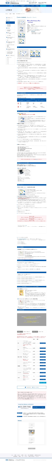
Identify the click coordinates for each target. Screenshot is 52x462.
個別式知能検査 (9, 24)
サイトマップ (37, 456)
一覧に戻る (31, 448)
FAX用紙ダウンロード (41, 3)
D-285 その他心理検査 (9, 57)
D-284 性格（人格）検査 (10, 56)
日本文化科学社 (25, 416)
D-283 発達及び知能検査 (10, 55)
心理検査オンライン (10, 17)
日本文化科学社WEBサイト (37, 29)
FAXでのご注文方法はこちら (25, 408)
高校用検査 (34, 416)
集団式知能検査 (9, 25)
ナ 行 (24, 414)
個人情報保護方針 (15, 456)
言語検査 (9, 20)
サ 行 (8, 65)
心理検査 (10, 13)
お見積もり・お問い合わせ (31, 456)
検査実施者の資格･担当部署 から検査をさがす (11, 44)
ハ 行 (8, 68)
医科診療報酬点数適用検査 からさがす (11, 53)
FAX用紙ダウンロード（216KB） (39, 407)
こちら (26, 196)
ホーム (7, 13)
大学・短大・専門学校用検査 (40, 416)
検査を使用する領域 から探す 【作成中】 (11, 39)
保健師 (8, 49)
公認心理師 (26, 414)
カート (22, 456)
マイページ (26, 456)
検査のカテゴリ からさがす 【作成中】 (11, 34)
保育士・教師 (8, 50)
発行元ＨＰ (36, 159)
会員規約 (20, 456)
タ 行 (8, 66)
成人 (44, 416)
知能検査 (14, 13)
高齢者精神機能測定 (30, 416)
